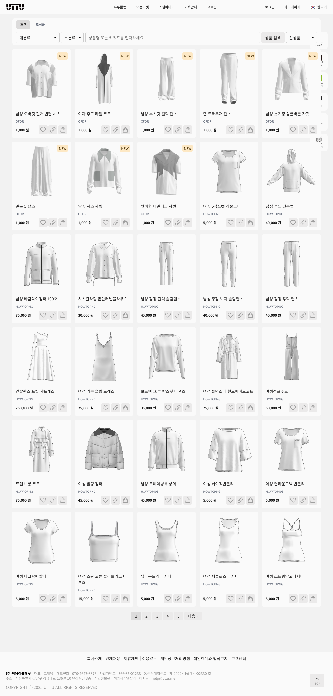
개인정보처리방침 (175, 658)
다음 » (193, 616)
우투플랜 (120, 6)
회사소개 (94, 658)
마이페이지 (292, 6)
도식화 (40, 24)
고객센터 (213, 6)
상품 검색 (273, 38)
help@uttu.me (163, 678)
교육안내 (190, 6)
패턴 (23, 24)
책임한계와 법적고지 (210, 658)
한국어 (318, 6)
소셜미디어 (167, 6)
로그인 (270, 6)
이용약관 (149, 658)
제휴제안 (131, 658)
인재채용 (112, 658)
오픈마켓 (142, 6)
